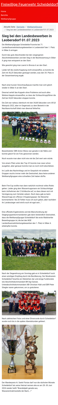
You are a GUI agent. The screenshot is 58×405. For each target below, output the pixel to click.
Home (3, 11)
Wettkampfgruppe (8, 19)
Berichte (4, 15)
